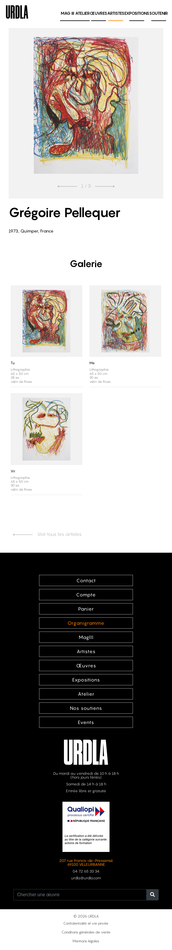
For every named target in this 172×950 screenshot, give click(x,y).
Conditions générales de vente (86, 932)
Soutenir (158, 13)
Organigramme (86, 623)
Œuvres (98, 13)
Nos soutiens (86, 708)
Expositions (136, 13)
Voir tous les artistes (47, 534)
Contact (86, 580)
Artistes (115, 13)
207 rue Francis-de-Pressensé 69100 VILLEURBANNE (86, 862)
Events (86, 722)
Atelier (82, 13)
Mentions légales (86, 941)
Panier (86, 609)
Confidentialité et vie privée (85, 923)
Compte (86, 595)
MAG (67, 13)
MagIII (86, 637)
